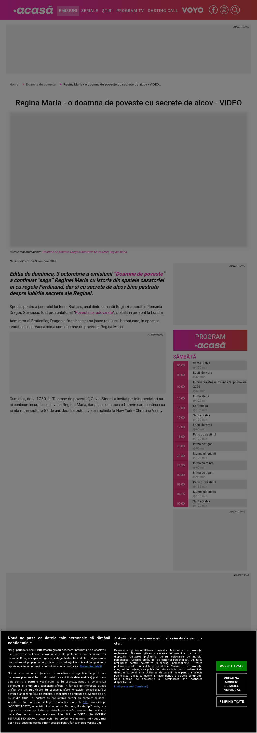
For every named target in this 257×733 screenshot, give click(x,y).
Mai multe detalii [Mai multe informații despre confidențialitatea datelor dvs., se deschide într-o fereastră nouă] (91, 666)
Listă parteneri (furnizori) (131, 686)
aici (85, 702)
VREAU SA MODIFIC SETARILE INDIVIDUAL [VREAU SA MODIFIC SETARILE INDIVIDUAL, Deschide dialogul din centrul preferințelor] (231, 684)
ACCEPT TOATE (231, 666)
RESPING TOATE (231, 701)
